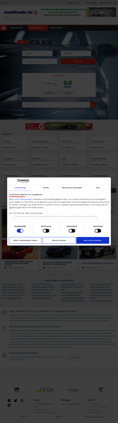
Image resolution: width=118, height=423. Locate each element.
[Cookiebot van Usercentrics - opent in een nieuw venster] (19, 181)
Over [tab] (98, 187)
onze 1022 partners (23, 199)
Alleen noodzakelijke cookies (25, 240)
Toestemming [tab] (20, 187)
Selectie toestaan (59, 240)
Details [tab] (46, 187)
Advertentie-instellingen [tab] (72, 187)
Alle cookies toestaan (93, 240)
